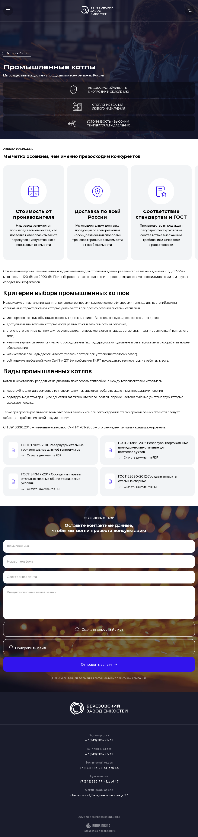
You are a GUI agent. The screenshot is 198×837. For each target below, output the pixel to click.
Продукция (17, 53)
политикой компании (131, 678)
